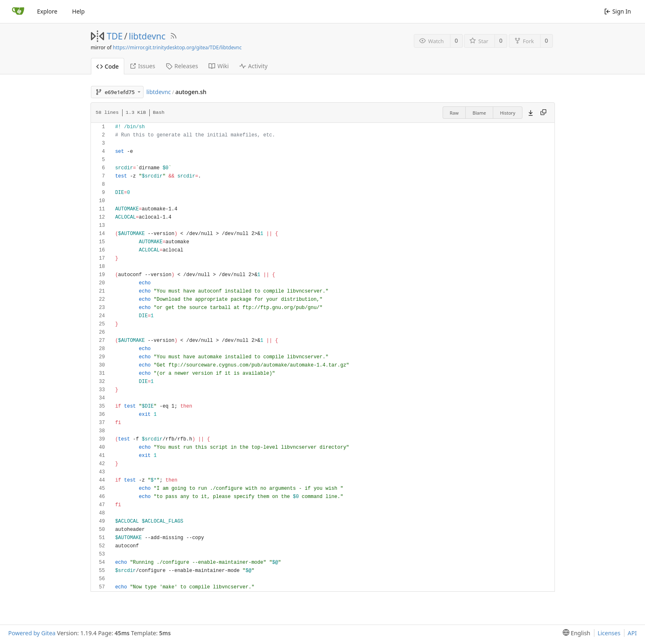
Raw (454, 113)
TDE (115, 36)
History (507, 113)
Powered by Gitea (32, 633)
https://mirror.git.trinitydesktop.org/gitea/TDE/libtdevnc (177, 47)
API (632, 633)
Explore (47, 11)
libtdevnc (147, 36)
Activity (253, 66)
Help (78, 11)
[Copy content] (543, 112)
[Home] (18, 11)
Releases (182, 66)
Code (107, 66)
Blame (479, 113)
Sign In (617, 11)
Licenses (609, 633)
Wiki (219, 66)
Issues (142, 66)
